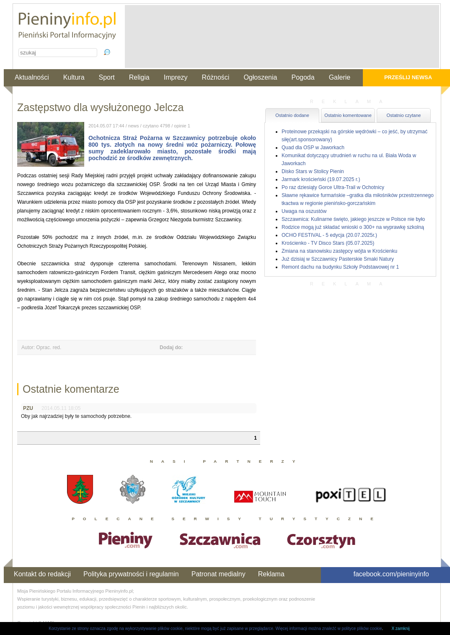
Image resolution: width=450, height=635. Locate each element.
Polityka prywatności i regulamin (131, 574)
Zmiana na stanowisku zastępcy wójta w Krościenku (339, 251)
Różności (216, 77)
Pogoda (302, 77)
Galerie (340, 77)
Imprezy (176, 77)
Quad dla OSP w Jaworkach (313, 147)
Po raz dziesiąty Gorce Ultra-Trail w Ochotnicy (333, 187)
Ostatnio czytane (404, 115)
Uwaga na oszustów (304, 211)
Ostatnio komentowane (348, 115)
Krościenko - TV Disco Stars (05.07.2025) (328, 243)
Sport (107, 77)
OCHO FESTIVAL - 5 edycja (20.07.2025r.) (329, 235)
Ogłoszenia (260, 77)
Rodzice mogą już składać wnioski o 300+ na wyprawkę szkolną (353, 227)
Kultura (74, 77)
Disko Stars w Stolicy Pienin (313, 171)
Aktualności (32, 77)
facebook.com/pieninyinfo (391, 574)
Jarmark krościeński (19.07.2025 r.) (321, 179)
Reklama (271, 574)
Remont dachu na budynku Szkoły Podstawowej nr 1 (340, 267)
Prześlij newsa (408, 77)
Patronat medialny (218, 574)
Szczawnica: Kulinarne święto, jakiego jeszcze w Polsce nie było (353, 219)
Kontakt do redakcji (42, 574)
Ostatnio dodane (292, 115)
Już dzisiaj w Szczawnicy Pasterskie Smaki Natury (338, 259)
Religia (139, 77)
